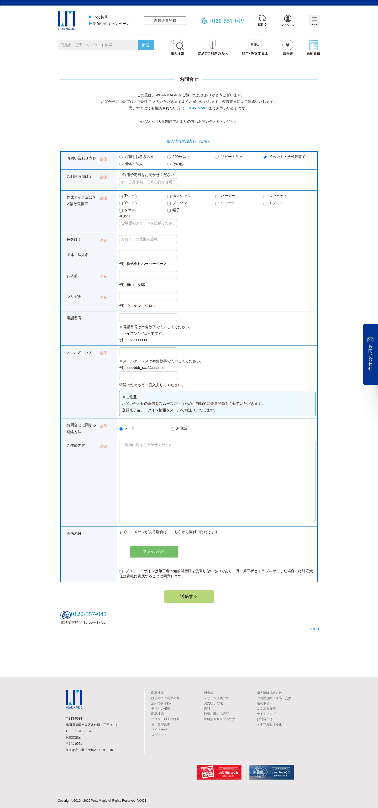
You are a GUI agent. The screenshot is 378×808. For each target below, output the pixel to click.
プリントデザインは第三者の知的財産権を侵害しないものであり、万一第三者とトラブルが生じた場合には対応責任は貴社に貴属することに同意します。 (216, 573)
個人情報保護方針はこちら (189, 141)
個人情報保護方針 (269, 693)
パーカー (225, 196)
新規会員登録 (165, 20)
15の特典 (100, 17)
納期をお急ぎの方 (136, 157)
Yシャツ (128, 203)
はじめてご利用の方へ (167, 698)
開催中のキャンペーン (111, 24)
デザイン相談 (160, 708)
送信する (189, 596)
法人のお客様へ (162, 703)
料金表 (208, 693)
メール (127, 428)
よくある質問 (266, 708)
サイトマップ (266, 714)
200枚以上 (178, 157)
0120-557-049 (198, 108)
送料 (207, 708)
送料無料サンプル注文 (219, 719)
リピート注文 (229, 157)
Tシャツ (128, 196)
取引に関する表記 (216, 714)
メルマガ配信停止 (269, 724)
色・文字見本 (160, 724)
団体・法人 (131, 164)
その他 (175, 164)
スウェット (275, 196)
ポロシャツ (179, 196)
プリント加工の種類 (165, 719)
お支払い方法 (213, 703)
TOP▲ (314, 629)
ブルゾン (177, 203)
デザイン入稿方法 (216, 698)
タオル (127, 210)
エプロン (274, 203)
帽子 (173, 210)
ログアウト (159, 735)
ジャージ (225, 203)
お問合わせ (264, 719)
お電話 (179, 428)
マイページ (159, 729)
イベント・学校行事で (285, 157)
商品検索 (157, 693)
